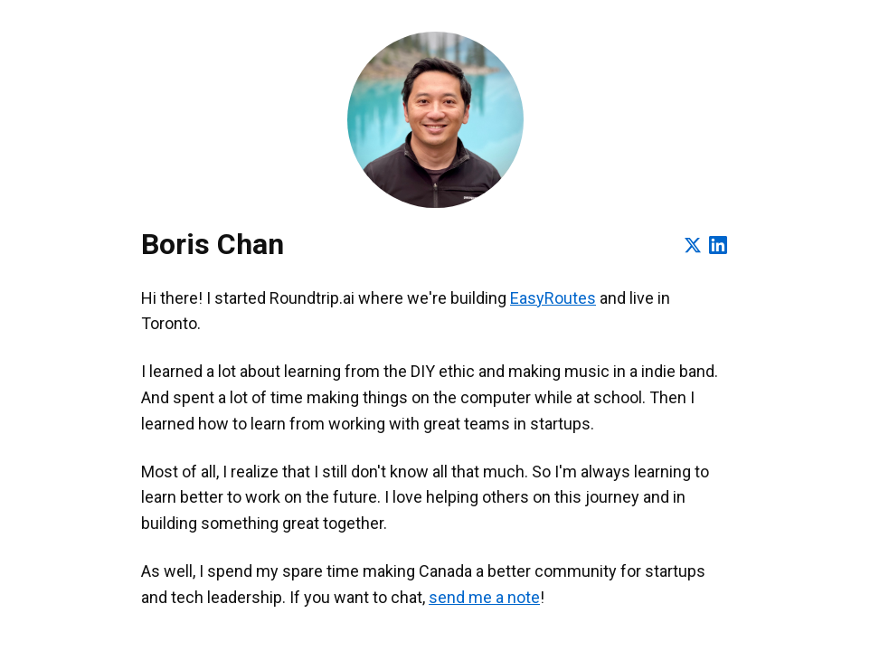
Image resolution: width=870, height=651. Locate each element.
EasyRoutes (553, 297)
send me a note (484, 597)
